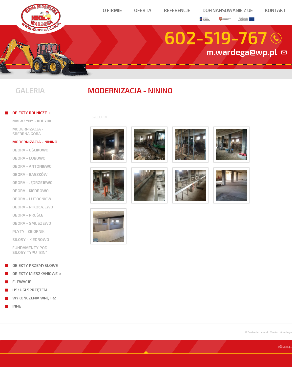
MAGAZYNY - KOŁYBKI (32, 120)
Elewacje (21, 281)
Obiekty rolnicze (29, 112)
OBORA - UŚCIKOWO (30, 149)
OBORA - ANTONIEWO (32, 166)
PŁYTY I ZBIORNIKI (28, 231)
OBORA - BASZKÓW (29, 174)
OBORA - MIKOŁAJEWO (32, 206)
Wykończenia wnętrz (34, 297)
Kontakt (275, 10)
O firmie (112, 10)
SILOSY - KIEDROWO (30, 239)
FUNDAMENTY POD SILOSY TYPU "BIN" (29, 250)
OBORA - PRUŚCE (27, 215)
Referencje (177, 10)
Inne (16, 306)
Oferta (142, 10)
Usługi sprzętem (29, 289)
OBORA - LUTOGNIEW (31, 198)
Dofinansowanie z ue (228, 15)
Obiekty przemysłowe (35, 265)
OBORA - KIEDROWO (30, 190)
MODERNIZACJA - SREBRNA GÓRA (27, 131)
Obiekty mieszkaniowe (35, 273)
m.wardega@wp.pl (241, 52)
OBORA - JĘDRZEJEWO (32, 182)
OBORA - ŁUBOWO (28, 158)
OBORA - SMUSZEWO (31, 223)
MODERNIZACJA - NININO (34, 141)
